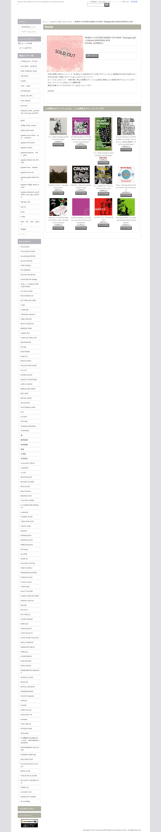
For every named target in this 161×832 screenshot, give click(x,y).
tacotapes (24, 719)
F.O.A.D (24, 370)
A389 (23, 305)
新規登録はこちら (29, 27)
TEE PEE (24, 421)
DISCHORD (25, 352)
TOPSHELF (25, 431)
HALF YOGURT (27, 591)
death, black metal (27, 130)
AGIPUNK (25, 310)
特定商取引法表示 (27, 809)
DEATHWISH (26, 342)
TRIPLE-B (24, 787)
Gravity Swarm (26, 582)
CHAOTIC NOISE (27, 500)
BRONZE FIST (26, 496)
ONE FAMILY (26, 265)
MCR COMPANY (27, 642)
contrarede (24, 512)
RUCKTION (25, 403)
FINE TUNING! (26, 568)
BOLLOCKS (25, 486)
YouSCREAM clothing (29, 279)
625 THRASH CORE (28, 300)
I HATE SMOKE (27, 619)
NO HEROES (26, 270)
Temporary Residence (28, 426)
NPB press (24, 652)
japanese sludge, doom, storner (61, 22)
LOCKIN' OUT (26, 792)
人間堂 (23, 454)
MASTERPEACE (27, 296)
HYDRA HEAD (26, 375)
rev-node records (27, 291)
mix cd (23, 207)
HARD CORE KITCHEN (30, 596)
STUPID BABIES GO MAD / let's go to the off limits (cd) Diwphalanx (81, 220)
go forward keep (26, 261)
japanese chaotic (26, 148)
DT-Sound (24, 549)
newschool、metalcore (29, 66)
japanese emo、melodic (29, 167)
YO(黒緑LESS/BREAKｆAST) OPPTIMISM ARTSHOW (30, 740)
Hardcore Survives (27, 601)
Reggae (23, 229)
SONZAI (24, 701)
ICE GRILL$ (25, 614)
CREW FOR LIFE (27, 521)
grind (23, 120)
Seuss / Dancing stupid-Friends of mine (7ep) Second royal (126, 187)
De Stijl (23, 347)
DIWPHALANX (27, 540)
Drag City (24, 356)
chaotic (23, 81)
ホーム (45, 22)
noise (23, 212)
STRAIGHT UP (26, 715)
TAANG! (24, 417)
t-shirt (23, 217)
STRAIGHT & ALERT (29, 776)
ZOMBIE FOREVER (28, 755)
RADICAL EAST (27, 677)
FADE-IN (24, 559)
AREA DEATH (26, 319)
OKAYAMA (25, 247)
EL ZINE (24, 554)
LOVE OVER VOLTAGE (30, 638)
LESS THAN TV (27, 633)
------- (23, 234)
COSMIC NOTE (27, 517)
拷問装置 (24, 440)
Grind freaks (25, 587)
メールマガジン (26, 815)
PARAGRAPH (26, 661)
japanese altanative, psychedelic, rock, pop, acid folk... (30, 194)
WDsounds (24, 733)
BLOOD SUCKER (27, 482)
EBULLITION (26, 361)
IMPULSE (24, 624)
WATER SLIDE (26, 729)
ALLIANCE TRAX (28, 463)
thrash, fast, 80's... (27, 96)
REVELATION (26, 398)
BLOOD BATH (26, 477)
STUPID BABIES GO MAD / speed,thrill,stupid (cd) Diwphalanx (126, 220)
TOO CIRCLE (26, 724)
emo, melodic (25, 101)
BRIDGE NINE (26, 328)
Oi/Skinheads (25, 91)
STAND (23, 705)
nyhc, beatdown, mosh (29, 71)
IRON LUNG (25, 771)
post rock (24, 106)
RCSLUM (24, 682)
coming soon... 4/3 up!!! (29, 61)
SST (22, 412)
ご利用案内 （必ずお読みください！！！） (104, 1)
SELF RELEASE (27, 759)
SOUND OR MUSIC (28, 275)
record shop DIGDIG (28, 256)
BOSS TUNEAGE (27, 324)
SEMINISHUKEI (27, 691)
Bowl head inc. (26, 491)
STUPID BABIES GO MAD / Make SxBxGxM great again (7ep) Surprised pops (81, 139)
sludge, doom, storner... (29, 125)
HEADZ (24, 605)
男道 (22, 449)
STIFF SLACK (26, 710)
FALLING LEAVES (28, 563)
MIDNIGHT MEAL (28, 647)
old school (24, 76)
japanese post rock (27, 172)
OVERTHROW (26, 656)
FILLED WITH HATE (29, 366)
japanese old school (28, 143)
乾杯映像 (24, 445)
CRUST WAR (26, 526)
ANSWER (24, 468)
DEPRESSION (26, 535)
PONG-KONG (26, 666)
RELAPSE (24, 393)
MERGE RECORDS (28, 389)
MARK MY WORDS (28, 797)
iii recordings (25, 801)
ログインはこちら (29, 32)
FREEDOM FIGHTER (29, 573)
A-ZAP (23, 473)
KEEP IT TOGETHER (29, 380)
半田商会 (24, 459)
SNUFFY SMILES (27, 696)
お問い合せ (125, 1)
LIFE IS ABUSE (27, 384)
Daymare (24, 531)
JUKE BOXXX (26, 629)
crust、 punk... (26, 86)
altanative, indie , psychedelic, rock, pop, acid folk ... (30, 113)
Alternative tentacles (28, 314)
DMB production (27, 545)
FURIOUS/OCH (26, 577)
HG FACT (24, 610)
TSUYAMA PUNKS (28, 251)
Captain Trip (25, 333)
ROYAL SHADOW (28, 687)
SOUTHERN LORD (28, 407)
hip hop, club (25, 202)
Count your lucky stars (29, 338)
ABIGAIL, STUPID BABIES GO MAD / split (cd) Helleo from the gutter (58, 220)
